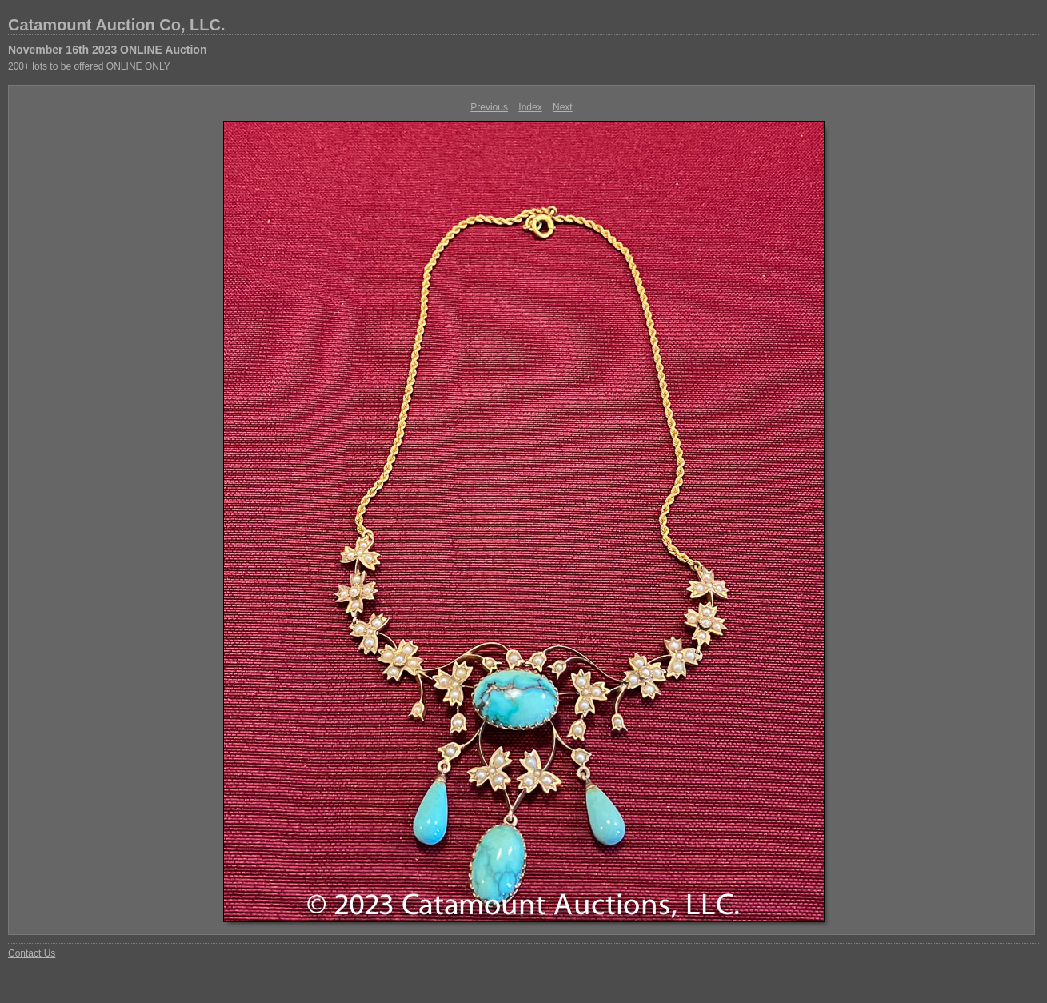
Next (563, 107)
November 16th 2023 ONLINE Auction (107, 49)
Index (529, 107)
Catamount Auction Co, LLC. (116, 25)
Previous (489, 107)
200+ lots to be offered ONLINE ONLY (89, 66)
